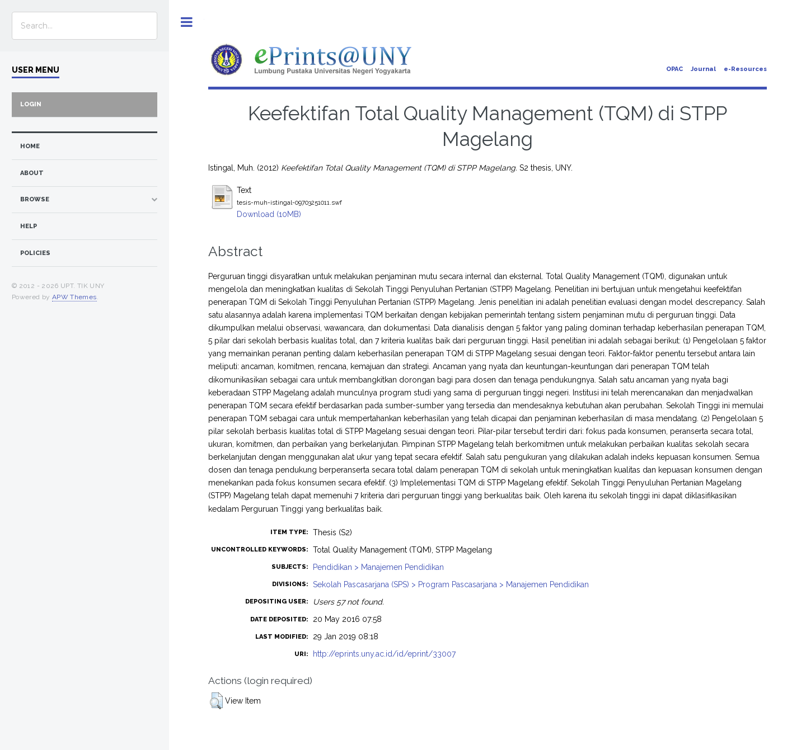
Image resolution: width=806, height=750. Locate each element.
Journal (703, 69)
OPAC (674, 69)
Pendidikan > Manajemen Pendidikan (378, 567)
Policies (35, 253)
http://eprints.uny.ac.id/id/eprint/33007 (384, 653)
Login (30, 104)
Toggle (186, 22)
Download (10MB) (269, 214)
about (32, 173)
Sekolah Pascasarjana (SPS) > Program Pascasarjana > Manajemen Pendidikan (451, 584)
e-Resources (745, 69)
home (30, 146)
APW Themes (74, 297)
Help (28, 226)
